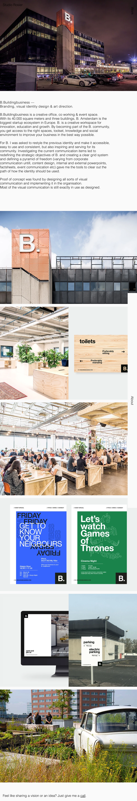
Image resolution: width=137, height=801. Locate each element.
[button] (132, 17)
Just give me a (69, 796)
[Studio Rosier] (24, 5)
